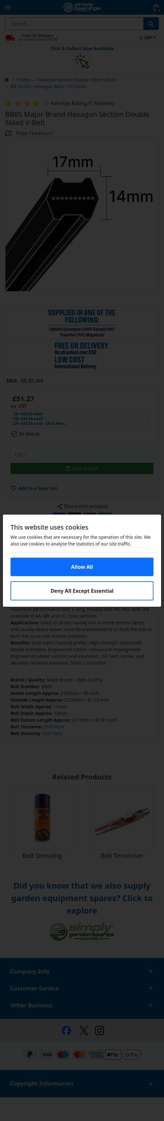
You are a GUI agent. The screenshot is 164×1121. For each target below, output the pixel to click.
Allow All (82, 566)
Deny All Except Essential (82, 590)
